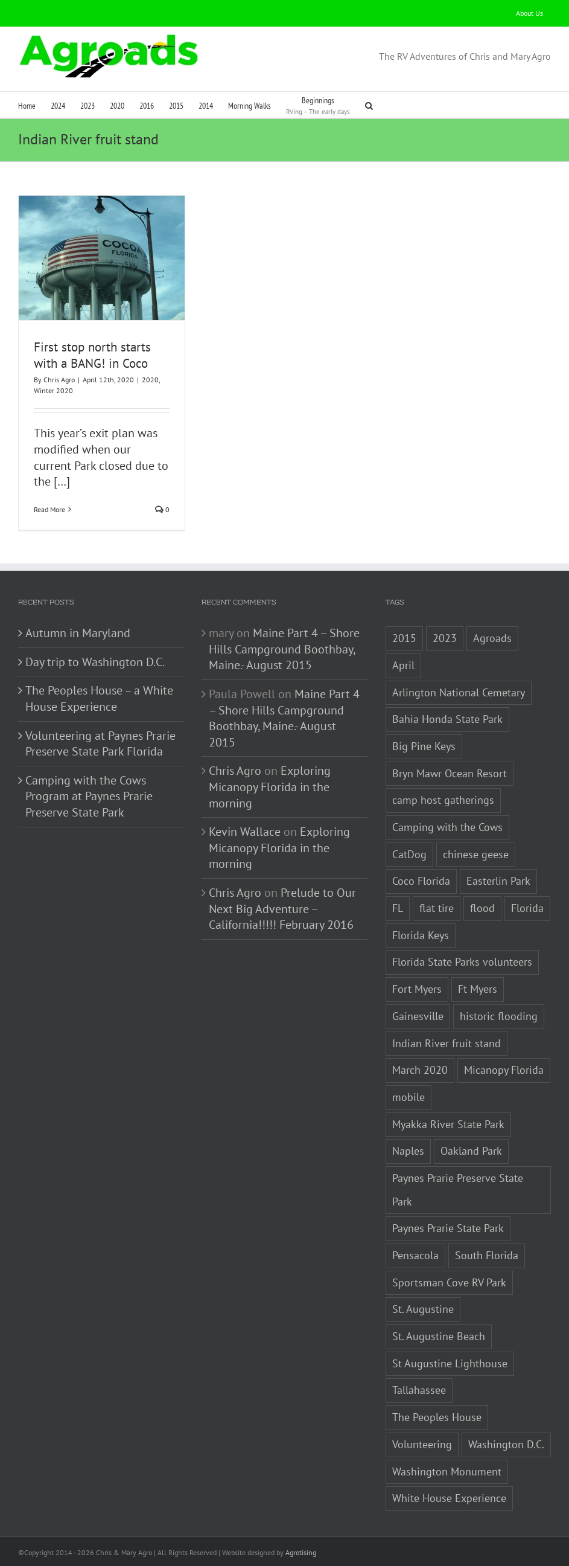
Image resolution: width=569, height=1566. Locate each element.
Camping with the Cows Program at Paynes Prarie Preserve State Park (89, 796)
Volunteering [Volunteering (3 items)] (422, 1444)
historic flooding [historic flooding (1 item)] (499, 1016)
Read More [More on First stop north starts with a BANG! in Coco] (49, 509)
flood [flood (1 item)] (482, 908)
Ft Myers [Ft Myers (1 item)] (477, 989)
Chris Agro (59, 379)
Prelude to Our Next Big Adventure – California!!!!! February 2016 (282, 908)
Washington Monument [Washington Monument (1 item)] (446, 1471)
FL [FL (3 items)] (397, 908)
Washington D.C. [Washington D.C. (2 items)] (506, 1444)
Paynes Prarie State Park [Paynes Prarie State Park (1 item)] (448, 1228)
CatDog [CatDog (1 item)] (409, 854)
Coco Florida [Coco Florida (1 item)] (421, 881)
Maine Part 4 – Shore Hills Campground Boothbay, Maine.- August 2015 (284, 649)
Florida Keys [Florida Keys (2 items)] (420, 935)
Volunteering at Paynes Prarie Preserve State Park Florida (100, 744)
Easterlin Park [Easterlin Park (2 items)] (498, 881)
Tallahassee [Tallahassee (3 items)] (419, 1390)
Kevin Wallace (245, 831)
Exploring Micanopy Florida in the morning (270, 786)
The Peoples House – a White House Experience (99, 698)
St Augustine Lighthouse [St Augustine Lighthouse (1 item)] (449, 1363)
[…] (62, 481)
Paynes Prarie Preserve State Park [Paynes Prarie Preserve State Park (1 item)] (457, 1189)
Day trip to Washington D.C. (95, 662)
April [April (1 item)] (403, 665)
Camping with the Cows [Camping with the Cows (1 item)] (447, 827)
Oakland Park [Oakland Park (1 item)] (471, 1151)
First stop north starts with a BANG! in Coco (92, 355)
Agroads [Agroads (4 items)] (492, 638)
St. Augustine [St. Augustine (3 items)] (423, 1309)
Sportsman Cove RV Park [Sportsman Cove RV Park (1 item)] (449, 1282)
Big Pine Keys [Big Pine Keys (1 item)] (424, 746)
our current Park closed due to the (101, 465)
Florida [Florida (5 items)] (527, 908)
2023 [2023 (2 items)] (445, 638)
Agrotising (300, 1552)
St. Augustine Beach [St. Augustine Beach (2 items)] (438, 1336)
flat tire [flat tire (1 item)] (436, 908)
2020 (150, 379)
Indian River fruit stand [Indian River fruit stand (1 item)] (446, 1043)
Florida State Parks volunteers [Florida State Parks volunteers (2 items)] (462, 962)
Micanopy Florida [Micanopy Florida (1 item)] (504, 1070)
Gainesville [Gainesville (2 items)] (417, 1016)
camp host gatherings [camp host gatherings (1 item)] (443, 800)
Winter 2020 (53, 390)
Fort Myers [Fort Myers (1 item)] (417, 989)
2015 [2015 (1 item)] (404, 638)
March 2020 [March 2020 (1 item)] (420, 1070)
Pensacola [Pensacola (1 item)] (415, 1255)
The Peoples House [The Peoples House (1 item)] (437, 1417)
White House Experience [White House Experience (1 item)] (449, 1498)
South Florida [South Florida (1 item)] (486, 1255)
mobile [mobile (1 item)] (408, 1097)
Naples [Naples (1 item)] (408, 1151)
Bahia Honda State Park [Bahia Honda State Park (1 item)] (447, 719)
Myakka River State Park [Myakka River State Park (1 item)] (448, 1124)
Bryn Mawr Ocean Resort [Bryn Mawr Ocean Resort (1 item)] (449, 773)
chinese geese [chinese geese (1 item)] (476, 854)
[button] (369, 105)
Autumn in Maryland (77, 633)
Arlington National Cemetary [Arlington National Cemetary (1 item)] (458, 692)
